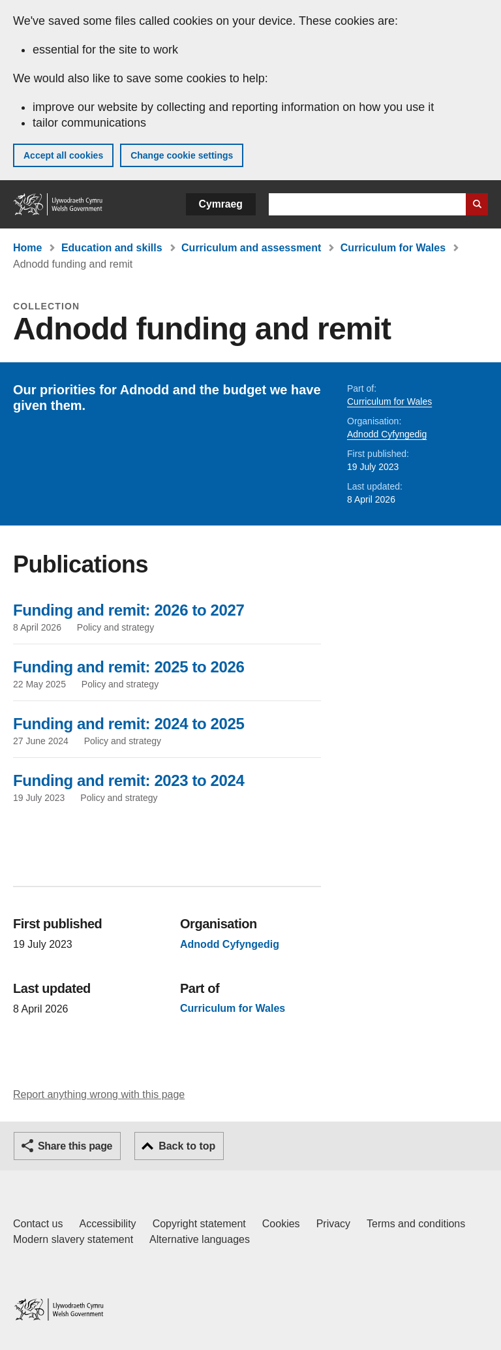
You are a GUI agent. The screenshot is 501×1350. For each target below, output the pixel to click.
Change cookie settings (181, 155)
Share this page (75, 1146)
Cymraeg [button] (221, 204)
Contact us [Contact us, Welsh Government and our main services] (38, 1223)
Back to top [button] (187, 1146)
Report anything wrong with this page (99, 1094)
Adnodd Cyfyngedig (387, 434)
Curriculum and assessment (251, 247)
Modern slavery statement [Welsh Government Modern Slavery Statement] (73, 1239)
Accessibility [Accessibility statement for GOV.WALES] (107, 1223)
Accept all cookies (63, 155)
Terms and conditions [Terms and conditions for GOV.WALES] (416, 1223)
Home (27, 247)
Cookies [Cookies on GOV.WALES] (281, 1223)
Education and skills (111, 247)
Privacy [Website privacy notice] (333, 1223)
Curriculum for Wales (393, 247)
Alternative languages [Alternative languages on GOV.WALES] (199, 1239)
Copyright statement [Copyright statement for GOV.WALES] (199, 1223)
